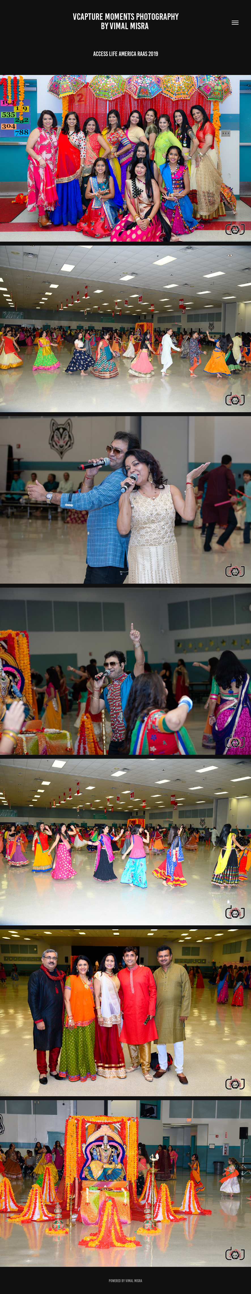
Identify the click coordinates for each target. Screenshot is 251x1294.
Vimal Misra (134, 1281)
